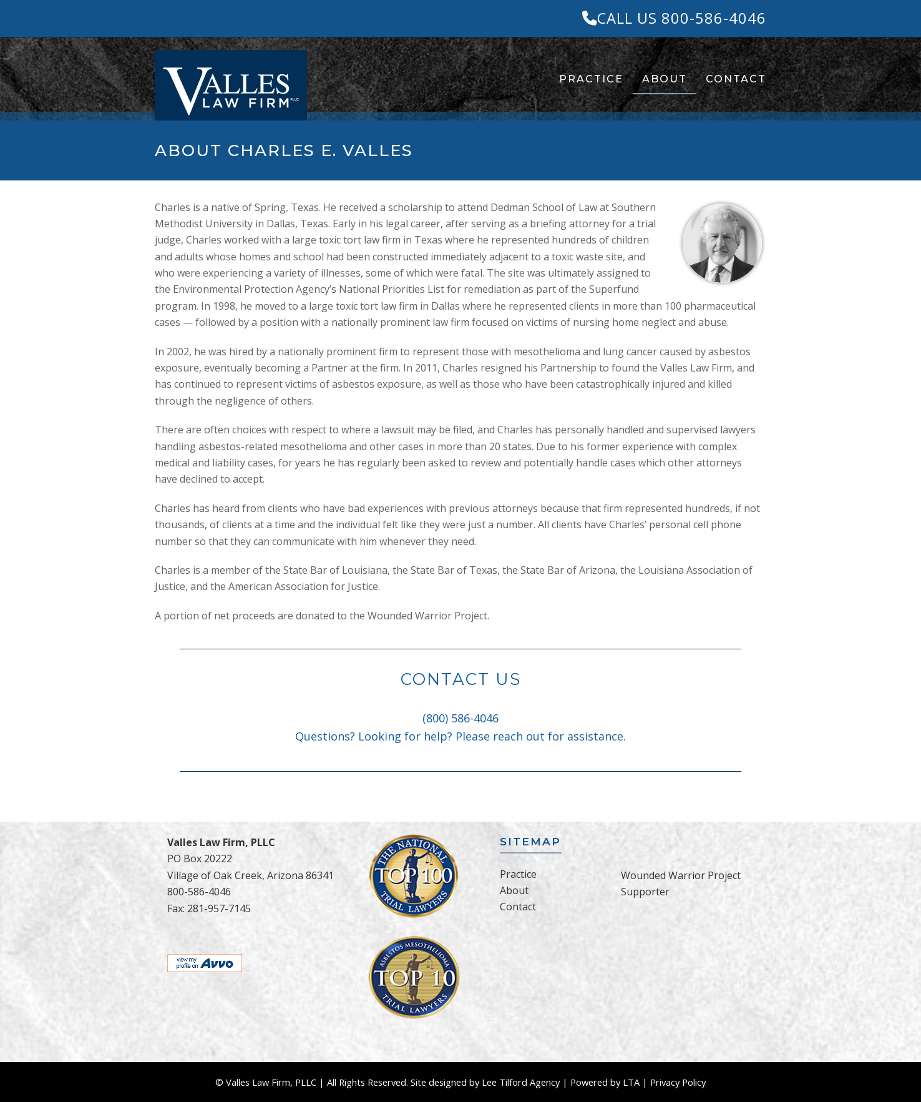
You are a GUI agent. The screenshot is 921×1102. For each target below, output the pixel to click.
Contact (518, 906)
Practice (518, 874)
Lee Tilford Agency (521, 1082)
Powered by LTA (605, 1082)
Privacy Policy (678, 1082)
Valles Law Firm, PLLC (271, 1082)
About (514, 890)
